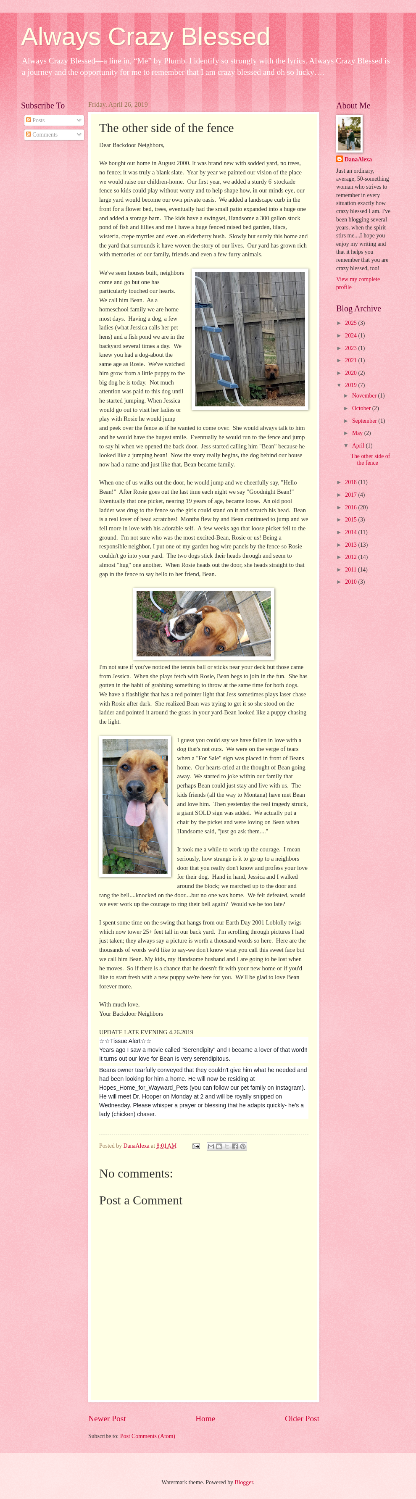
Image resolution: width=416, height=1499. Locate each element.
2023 (351, 348)
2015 (351, 519)
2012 (351, 557)
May (358, 433)
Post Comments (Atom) (147, 1436)
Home (205, 1418)
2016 (351, 507)
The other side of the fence (370, 459)
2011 (351, 569)
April (359, 446)
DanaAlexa (358, 159)
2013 (351, 545)
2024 (351, 335)
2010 (351, 582)
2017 (351, 495)
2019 (351, 385)
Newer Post (107, 1418)
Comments (42, 135)
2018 (351, 482)
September (365, 421)
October (362, 408)
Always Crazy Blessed (146, 36)
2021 (351, 360)
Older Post (302, 1418)
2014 (351, 532)
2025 (351, 323)
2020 (351, 373)
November (365, 396)
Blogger (243, 1482)
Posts (35, 120)
